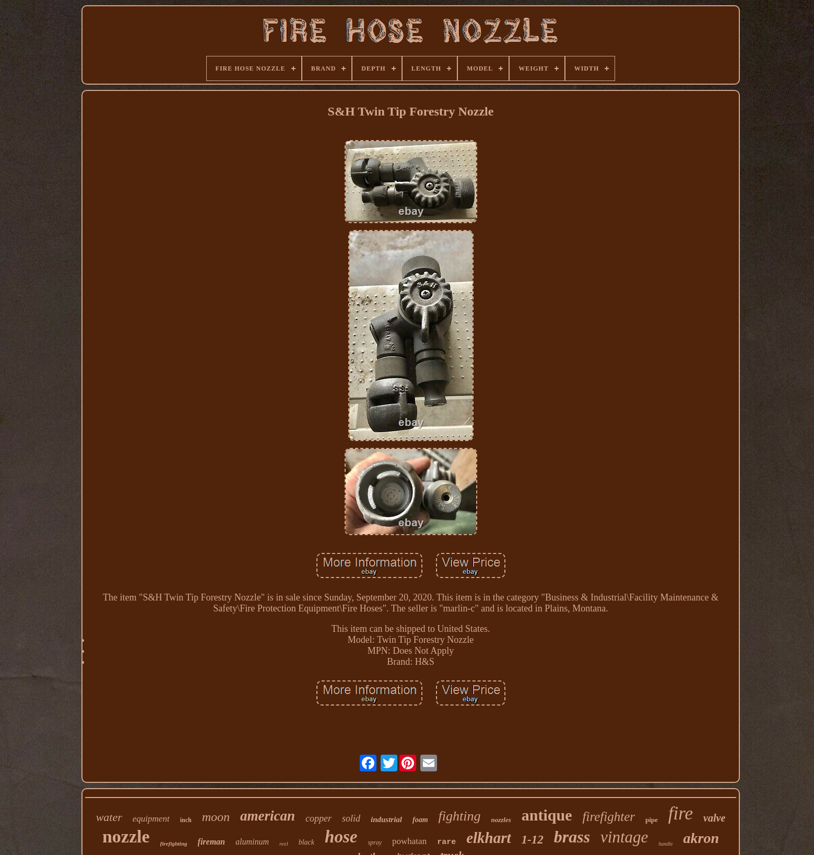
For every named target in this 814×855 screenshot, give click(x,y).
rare (446, 842)
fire (680, 813)
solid (351, 818)
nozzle (126, 836)
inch (186, 820)
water (109, 817)
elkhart (488, 837)
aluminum (252, 841)
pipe (651, 820)
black (306, 842)
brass (572, 836)
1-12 (533, 839)
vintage (624, 837)
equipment (151, 819)
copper (318, 818)
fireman (211, 841)
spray (375, 842)
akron (701, 838)
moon (216, 817)
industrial (386, 819)
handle (665, 844)
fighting (460, 816)
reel (283, 843)
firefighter (609, 817)
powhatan (409, 841)
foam (420, 820)
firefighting (173, 843)
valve (714, 818)
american (267, 816)
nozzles (501, 820)
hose (341, 836)
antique (547, 815)
